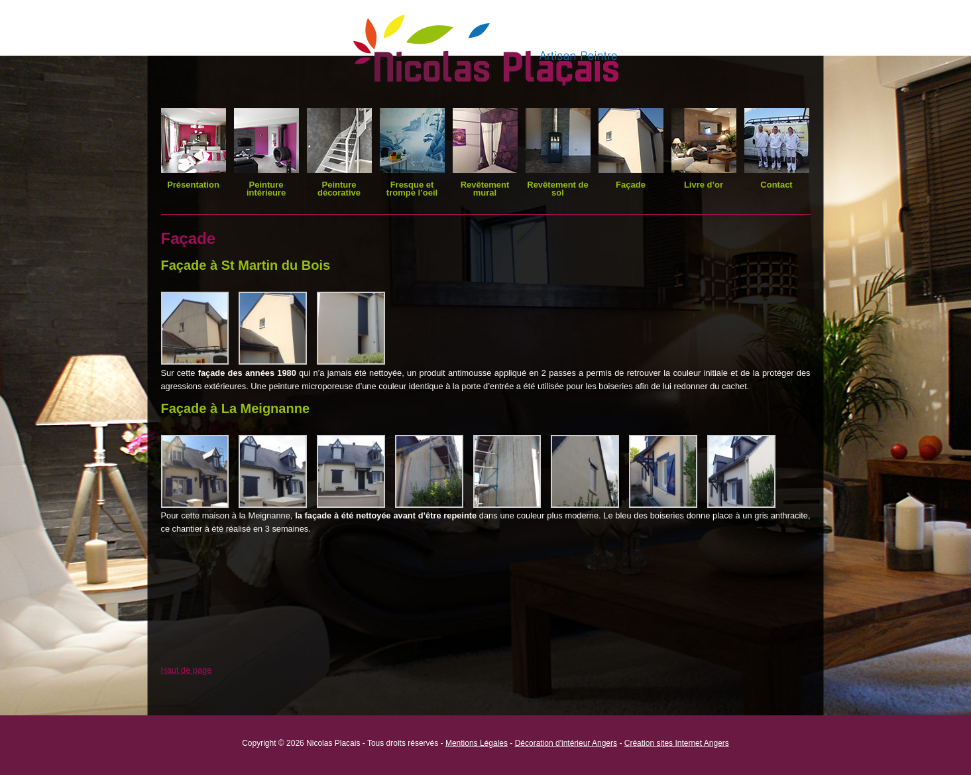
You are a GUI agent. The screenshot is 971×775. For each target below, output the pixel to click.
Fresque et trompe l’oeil (411, 189)
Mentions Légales (476, 743)
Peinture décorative (339, 189)
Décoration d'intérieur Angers (566, 743)
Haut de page (186, 670)
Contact (776, 185)
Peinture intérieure (266, 189)
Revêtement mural (485, 189)
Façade (631, 185)
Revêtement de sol (557, 189)
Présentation (193, 185)
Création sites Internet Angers (676, 743)
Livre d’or (703, 185)
